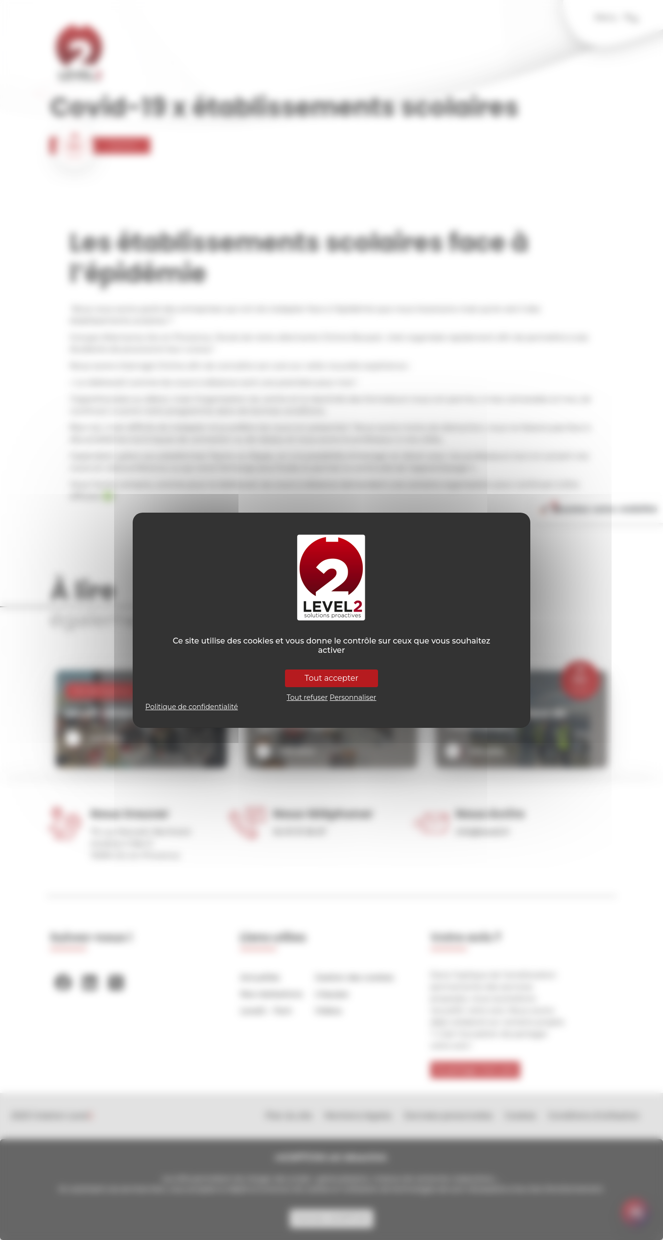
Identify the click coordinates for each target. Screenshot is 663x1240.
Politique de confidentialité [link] (191, 706)
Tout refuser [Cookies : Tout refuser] (307, 697)
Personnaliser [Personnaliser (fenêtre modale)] (353, 697)
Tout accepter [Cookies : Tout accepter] (331, 678)
